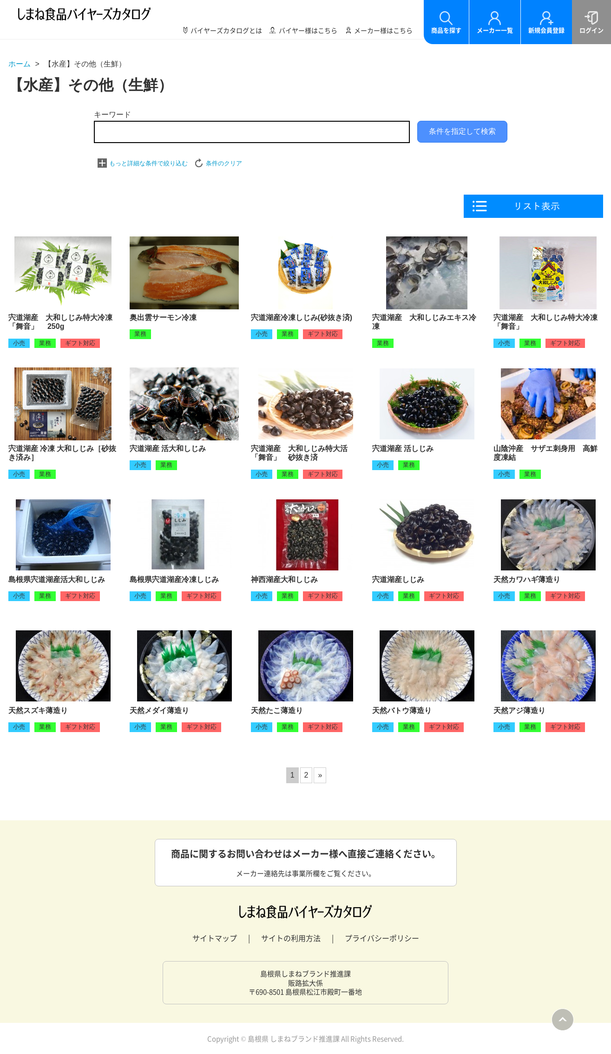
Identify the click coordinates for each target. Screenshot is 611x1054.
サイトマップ (214, 937)
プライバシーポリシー (382, 937)
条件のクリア (224, 163)
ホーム (19, 64)
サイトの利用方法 (291, 937)
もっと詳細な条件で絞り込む (148, 163)
